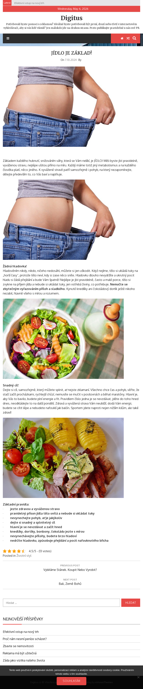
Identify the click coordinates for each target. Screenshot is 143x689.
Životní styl (23, 555)
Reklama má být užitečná (19, 653)
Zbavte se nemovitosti (18, 646)
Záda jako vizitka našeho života (24, 660)
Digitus (72, 18)
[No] (138, 677)
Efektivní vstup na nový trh (21, 632)
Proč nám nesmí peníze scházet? (25, 639)
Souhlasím (71, 681)
